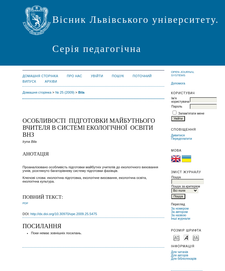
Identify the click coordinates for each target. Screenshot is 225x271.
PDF (25, 203)
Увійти (97, 76)
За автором (179, 212)
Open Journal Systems (182, 73)
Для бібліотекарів (183, 258)
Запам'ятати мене (191, 113)
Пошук (118, 76)
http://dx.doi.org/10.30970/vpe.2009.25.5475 (63, 214)
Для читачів (179, 252)
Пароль (176, 106)
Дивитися (178, 135)
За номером (180, 208)
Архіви (51, 81)
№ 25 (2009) (64, 92)
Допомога (178, 83)
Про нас (74, 76)
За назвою (178, 215)
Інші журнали (180, 218)
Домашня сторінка (40, 76)
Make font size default (186, 237)
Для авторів (179, 255)
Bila (81, 92)
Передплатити (181, 138)
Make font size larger (196, 237)
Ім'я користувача (180, 100)
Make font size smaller (176, 237)
